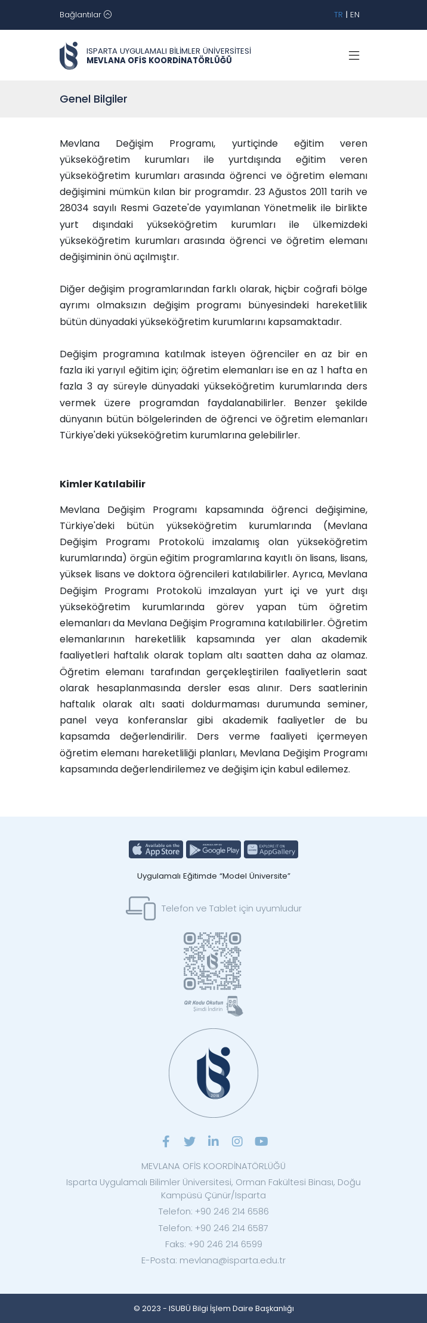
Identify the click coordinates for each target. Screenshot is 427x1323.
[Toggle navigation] (86, 15)
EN (355, 14)
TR (338, 14)
